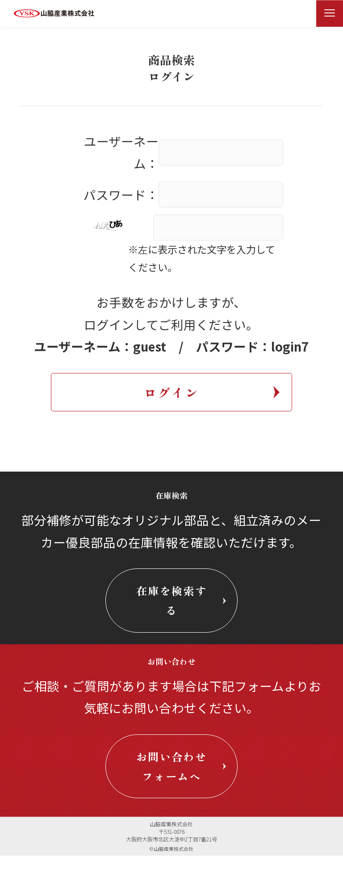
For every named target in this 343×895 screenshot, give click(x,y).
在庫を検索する (171, 604)
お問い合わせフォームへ (171, 789)
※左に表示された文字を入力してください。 (201, 258)
